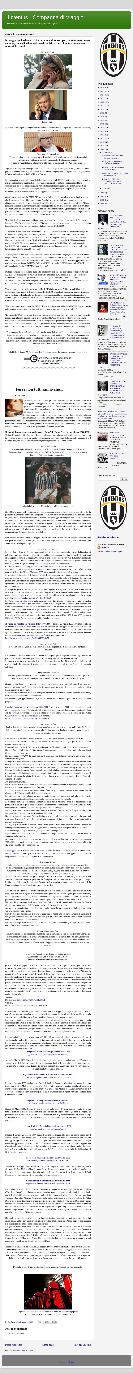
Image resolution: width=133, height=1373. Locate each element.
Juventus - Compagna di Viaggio (45, 17)
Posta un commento (16, 1333)
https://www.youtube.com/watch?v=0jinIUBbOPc (26, 1000)
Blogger (71, 1362)
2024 (102, 95)
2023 (102, 98)
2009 (102, 149)
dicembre (106, 152)
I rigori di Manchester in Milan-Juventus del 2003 (48, 1181)
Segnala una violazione (108, 537)
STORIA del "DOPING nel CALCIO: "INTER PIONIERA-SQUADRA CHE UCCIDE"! (118, 279)
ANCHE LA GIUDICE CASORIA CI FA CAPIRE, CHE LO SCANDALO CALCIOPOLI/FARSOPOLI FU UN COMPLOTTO (112, 360)
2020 (102, 109)
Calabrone (104, 548)
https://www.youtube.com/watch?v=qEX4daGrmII (26, 1006)
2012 (102, 138)
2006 (102, 200)
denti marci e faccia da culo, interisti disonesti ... (112, 157)
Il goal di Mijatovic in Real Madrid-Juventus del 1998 (48, 1158)
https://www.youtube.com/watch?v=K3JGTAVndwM (27, 638)
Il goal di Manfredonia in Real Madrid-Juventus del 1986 (48, 1074)
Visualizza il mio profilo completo (110, 551)
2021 (102, 106)
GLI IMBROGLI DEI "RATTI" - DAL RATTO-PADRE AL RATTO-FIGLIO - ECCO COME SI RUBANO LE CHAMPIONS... (112, 388)
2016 (102, 124)
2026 (102, 88)
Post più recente (13, 1344)
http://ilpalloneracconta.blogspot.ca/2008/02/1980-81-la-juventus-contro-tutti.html (40, 566)
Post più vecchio (82, 1344)
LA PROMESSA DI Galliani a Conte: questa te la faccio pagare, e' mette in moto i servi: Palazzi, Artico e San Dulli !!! (119, 308)
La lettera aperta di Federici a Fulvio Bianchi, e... (113, 168)
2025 (102, 91)
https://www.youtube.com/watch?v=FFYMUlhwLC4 (27, 719)
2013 (102, 135)
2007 (102, 196)
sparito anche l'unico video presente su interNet (48, 1054)
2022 (102, 102)
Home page (48, 1344)
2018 (102, 117)
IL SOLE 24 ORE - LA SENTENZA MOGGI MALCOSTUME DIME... (113, 181)
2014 (102, 131)
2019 (102, 113)
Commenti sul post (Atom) (23, 1350)
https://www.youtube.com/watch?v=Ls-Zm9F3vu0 (48, 1103)
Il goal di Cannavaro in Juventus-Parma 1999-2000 (26, 707)
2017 (102, 120)
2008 (102, 193)
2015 (102, 127)
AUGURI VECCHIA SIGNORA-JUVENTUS (117, 456)
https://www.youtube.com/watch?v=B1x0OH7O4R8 (47, 1161)
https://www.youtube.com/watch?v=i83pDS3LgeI (30, 598)
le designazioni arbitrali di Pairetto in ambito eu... (112, 162)
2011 (102, 142)
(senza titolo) (114, 433)
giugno (105, 188)
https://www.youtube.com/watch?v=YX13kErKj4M (48, 1077)
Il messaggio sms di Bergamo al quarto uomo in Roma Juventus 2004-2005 (37, 851)
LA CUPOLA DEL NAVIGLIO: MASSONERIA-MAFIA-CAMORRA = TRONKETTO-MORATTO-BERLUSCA (112, 222)
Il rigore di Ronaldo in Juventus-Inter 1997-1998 (27, 624)
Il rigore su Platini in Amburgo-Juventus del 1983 (48, 1051)
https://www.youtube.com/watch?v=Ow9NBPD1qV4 (48, 1183)
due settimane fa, (65, 401)
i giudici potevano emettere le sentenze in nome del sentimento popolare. (49, 1312)
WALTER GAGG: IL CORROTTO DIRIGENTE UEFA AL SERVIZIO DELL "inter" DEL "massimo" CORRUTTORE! (118, 251)
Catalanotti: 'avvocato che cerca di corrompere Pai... (115, 174)
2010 (102, 146)
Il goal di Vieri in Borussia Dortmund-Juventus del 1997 (48, 1126)
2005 (102, 204)
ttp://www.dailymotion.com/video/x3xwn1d (48, 1129)
